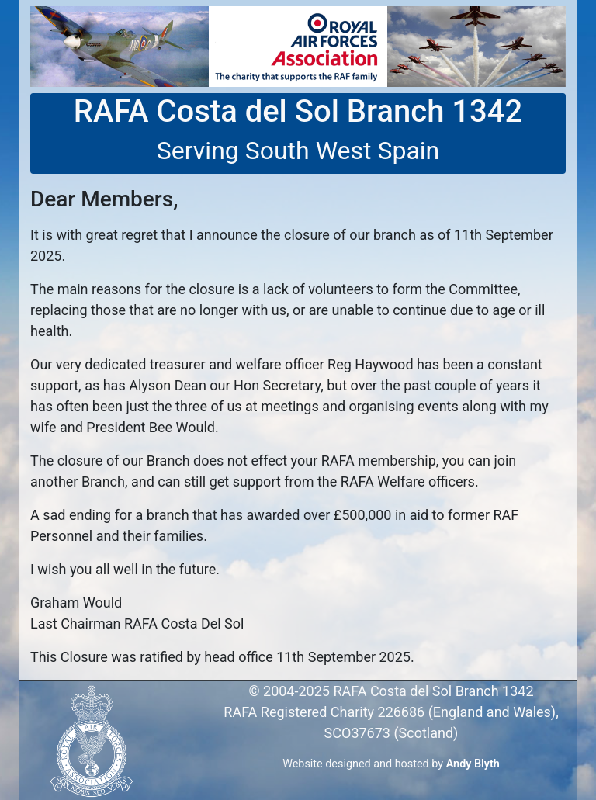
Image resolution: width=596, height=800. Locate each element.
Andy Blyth (473, 764)
